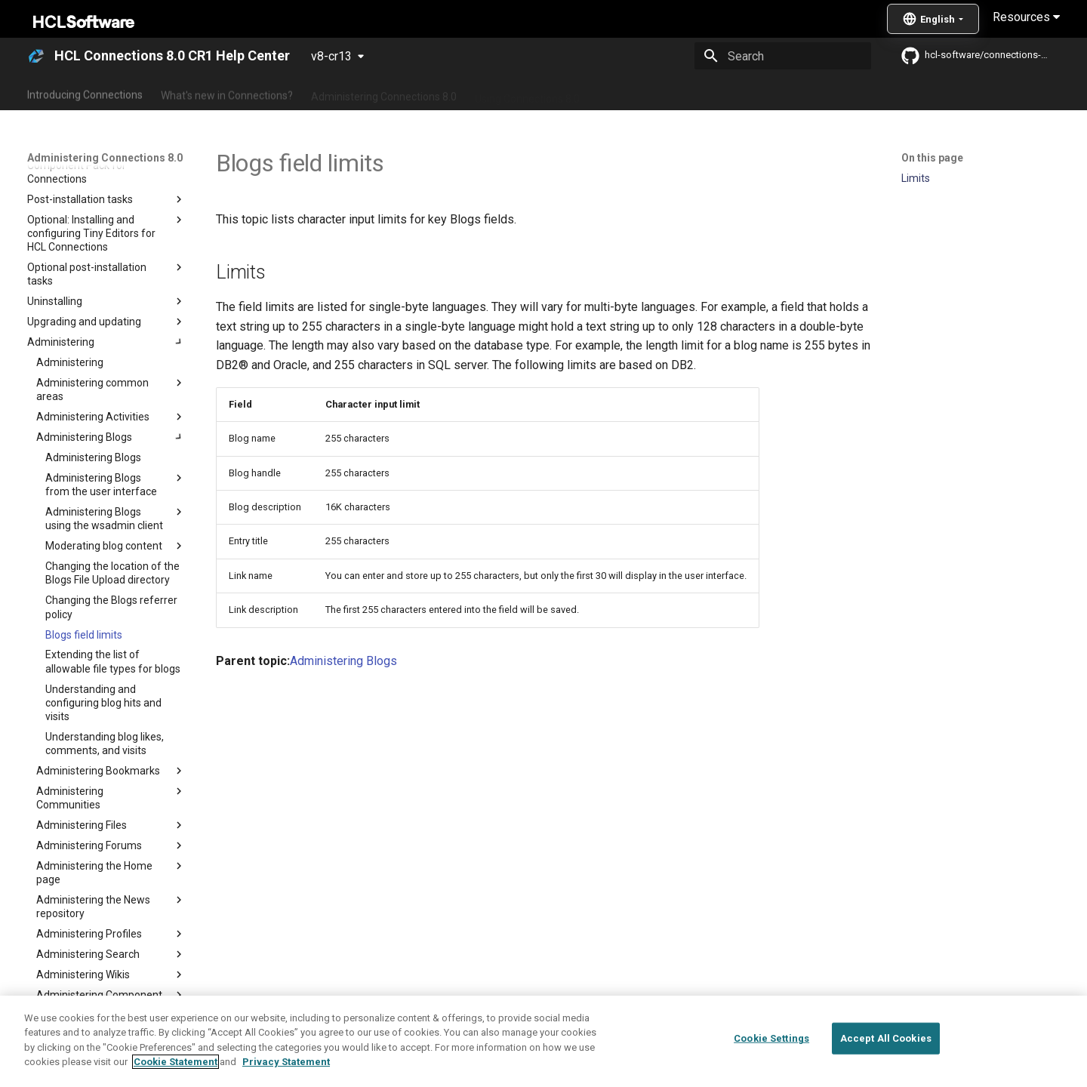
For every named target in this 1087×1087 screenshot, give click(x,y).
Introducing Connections (85, 93)
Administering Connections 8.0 (384, 93)
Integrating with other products (671, 93)
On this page (932, 158)
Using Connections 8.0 (527, 93)
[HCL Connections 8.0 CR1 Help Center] (36, 56)
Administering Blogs (343, 661)
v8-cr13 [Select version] (331, 56)
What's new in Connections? (227, 93)
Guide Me (785, 93)
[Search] (782, 55)
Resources (1026, 17)
